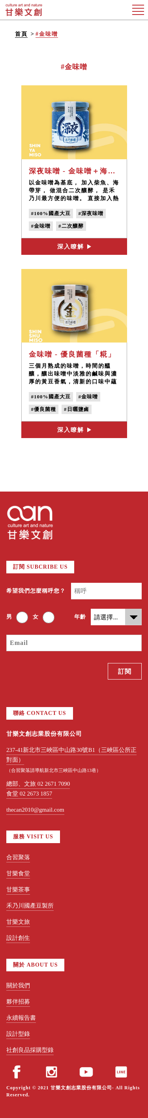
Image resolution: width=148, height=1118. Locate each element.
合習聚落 (18, 857)
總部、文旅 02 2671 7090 (38, 784)
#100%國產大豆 (51, 213)
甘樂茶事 (18, 889)
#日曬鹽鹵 (76, 409)
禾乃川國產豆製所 (30, 906)
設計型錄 (18, 1034)
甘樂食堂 (18, 873)
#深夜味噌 (91, 213)
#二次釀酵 (71, 226)
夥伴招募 (18, 1001)
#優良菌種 (43, 409)
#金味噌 (47, 34)
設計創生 (18, 938)
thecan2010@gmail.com (35, 810)
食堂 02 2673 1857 (29, 793)
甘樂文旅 (18, 922)
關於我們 (18, 985)
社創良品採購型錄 (30, 1050)
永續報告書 (21, 1018)
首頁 (21, 34)
